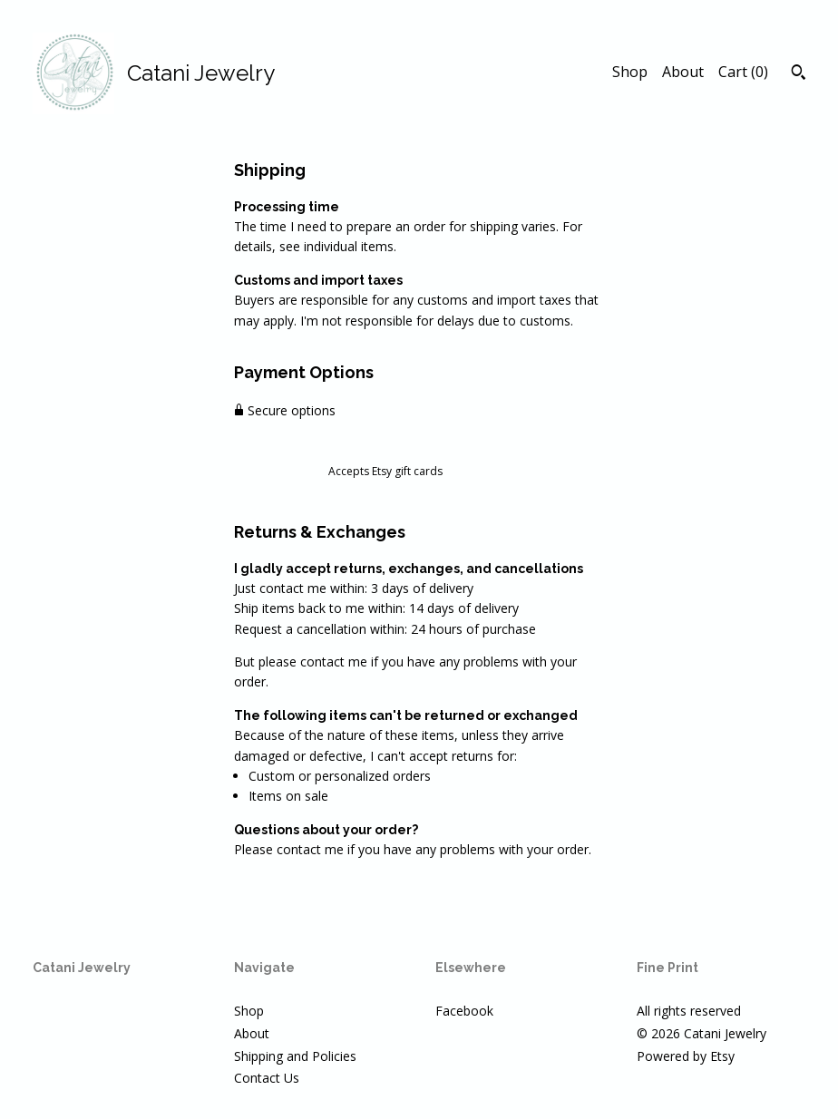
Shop (630, 72)
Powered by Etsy (686, 1056)
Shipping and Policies (295, 1056)
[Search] (798, 74)
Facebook (464, 1010)
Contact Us (266, 1077)
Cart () (743, 72)
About (683, 72)
